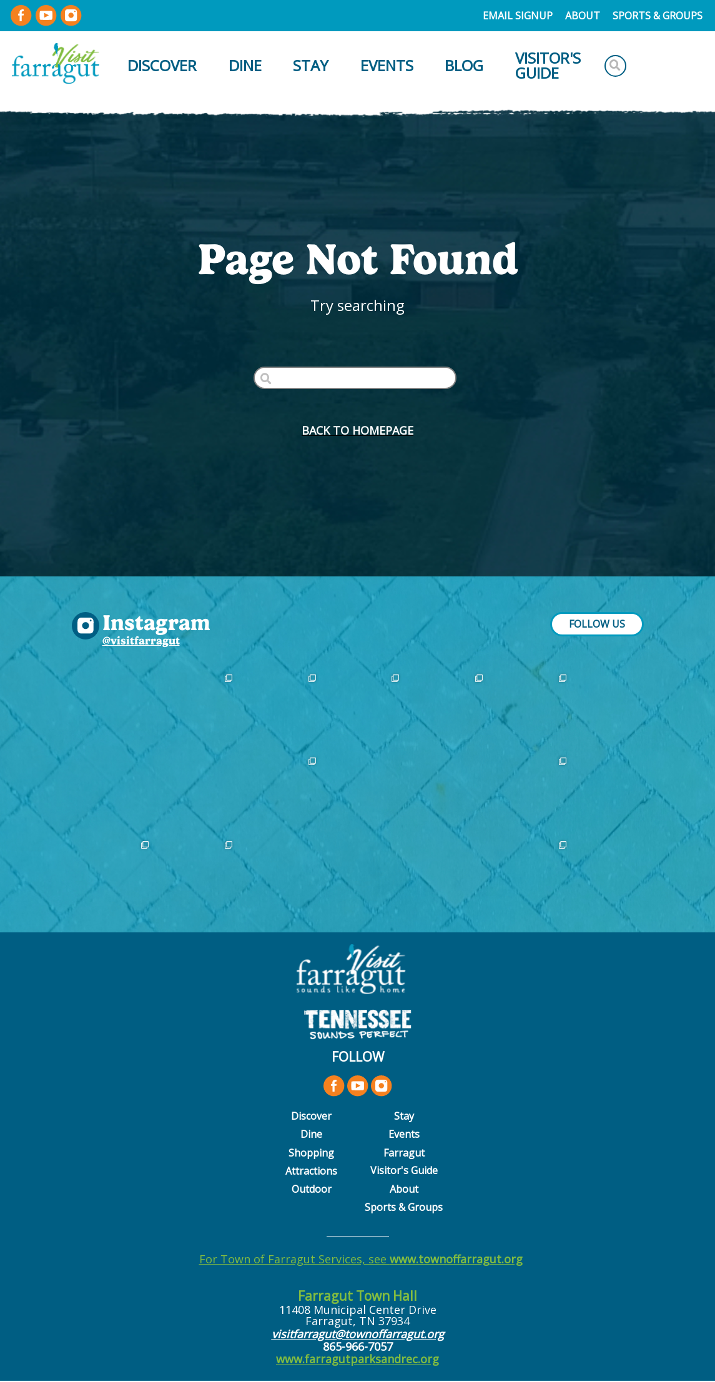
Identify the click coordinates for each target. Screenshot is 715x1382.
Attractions (311, 1171)
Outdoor (312, 1189)
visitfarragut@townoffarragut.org (358, 1333)
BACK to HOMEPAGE (357, 430)
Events (386, 65)
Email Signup (518, 15)
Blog (464, 65)
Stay (310, 65)
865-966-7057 (358, 1346)
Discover (162, 65)
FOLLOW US (597, 624)
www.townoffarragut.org (456, 1258)
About (582, 15)
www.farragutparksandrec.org (357, 1358)
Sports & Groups (658, 15)
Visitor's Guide (548, 65)
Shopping (311, 1153)
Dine (245, 65)
